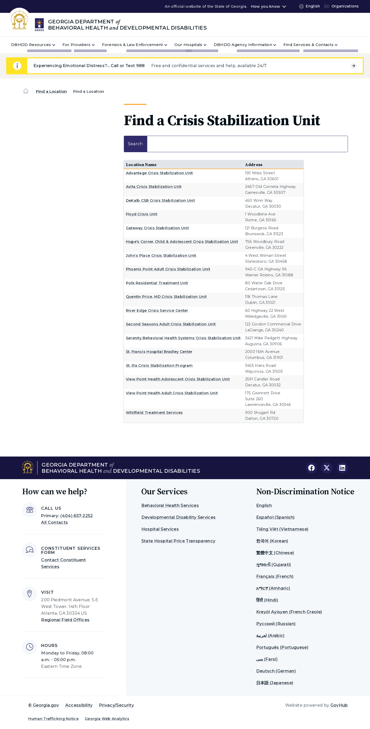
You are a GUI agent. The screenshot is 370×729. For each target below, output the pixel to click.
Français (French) (274, 576)
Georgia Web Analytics (107, 718)
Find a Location (51, 91)
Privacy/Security (116, 705)
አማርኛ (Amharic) (273, 588)
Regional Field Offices (65, 619)
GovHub (339, 705)
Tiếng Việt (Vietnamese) (282, 529)
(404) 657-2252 (76, 515)
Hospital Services (160, 529)
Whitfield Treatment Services (154, 412)
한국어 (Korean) (272, 541)
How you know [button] (265, 6)
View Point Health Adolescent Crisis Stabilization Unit (178, 379)
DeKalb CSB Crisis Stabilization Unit (160, 200)
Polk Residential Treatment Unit (157, 283)
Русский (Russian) (275, 623)
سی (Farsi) (267, 659)
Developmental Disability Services (178, 517)
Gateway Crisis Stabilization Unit (157, 228)
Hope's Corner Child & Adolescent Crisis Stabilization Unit (182, 241)
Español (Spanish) (275, 517)
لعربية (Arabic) (270, 635)
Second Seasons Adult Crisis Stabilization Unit (171, 324)
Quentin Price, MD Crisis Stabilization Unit (166, 296)
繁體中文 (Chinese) (275, 552)
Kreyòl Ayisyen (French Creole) (289, 611)
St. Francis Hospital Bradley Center (159, 351)
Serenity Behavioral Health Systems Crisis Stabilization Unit (183, 338)
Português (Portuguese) (282, 647)
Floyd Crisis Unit (141, 214)
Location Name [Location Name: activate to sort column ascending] (141, 164)
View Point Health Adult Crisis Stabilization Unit (172, 393)
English (264, 505)
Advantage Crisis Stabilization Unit (159, 173)
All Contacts (54, 522)
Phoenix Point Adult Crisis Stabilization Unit (168, 269)
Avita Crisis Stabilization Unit (154, 186)
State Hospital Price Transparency (178, 541)
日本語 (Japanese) (274, 682)
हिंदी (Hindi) (267, 600)
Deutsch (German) (276, 671)
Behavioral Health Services (170, 505)
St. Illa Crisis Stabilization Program (159, 365)
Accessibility (79, 705)
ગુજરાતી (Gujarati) (273, 564)
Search (236, 144)
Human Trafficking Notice (53, 718)
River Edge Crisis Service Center (157, 310)
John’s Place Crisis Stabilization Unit (161, 255)
